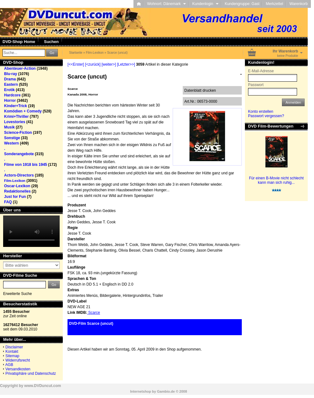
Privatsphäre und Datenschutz (30, 373)
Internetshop (140, 391)
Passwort (255, 85)
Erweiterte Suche (17, 294)
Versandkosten (17, 369)
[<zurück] (92, 64)
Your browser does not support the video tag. (31, 231)
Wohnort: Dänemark (166, 4)
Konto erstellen (260, 111)
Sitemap (12, 356)
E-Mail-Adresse (261, 71)
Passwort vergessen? (266, 116)
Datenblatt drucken (200, 90)
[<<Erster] (76, 64)
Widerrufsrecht (17, 360)
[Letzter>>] (126, 64)
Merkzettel (274, 4)
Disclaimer (14, 347)
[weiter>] (108, 64)
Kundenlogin (205, 4)
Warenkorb (299, 4)
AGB (9, 365)
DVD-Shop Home (19, 41)
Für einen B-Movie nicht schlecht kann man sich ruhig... (276, 180)
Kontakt (11, 351)
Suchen (51, 41)
